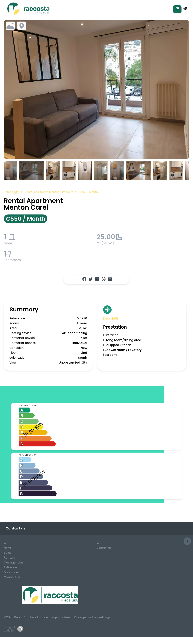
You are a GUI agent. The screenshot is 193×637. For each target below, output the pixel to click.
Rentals (9, 557)
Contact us (12, 577)
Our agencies (13, 562)
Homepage (11, 192)
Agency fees (61, 617)
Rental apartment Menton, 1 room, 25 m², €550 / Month (61, 192)
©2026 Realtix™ (15, 617)
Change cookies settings (92, 617)
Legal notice (39, 617)
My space (11, 572)
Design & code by (9, 628)
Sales (7, 552)
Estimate (10, 567)
